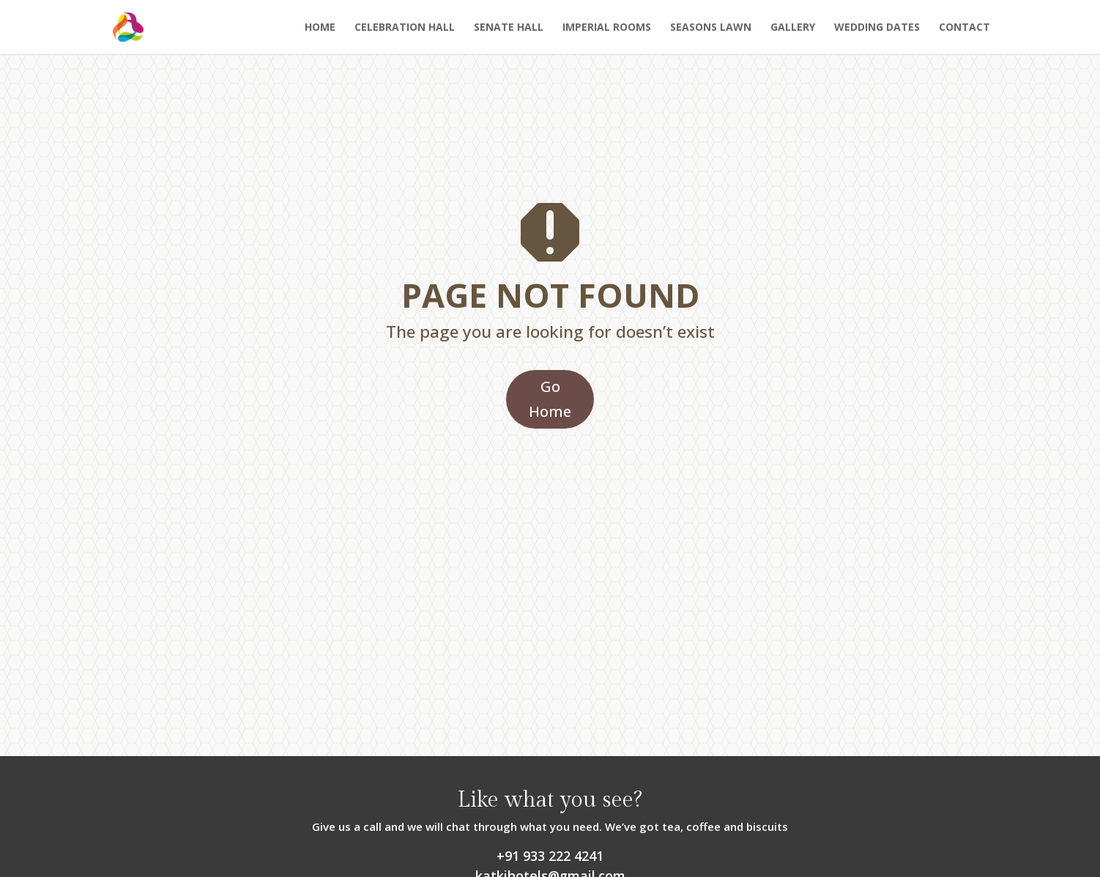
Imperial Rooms (606, 28)
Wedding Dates (877, 28)
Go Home (550, 399)
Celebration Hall (404, 28)
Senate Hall (508, 28)
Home (320, 28)
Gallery (792, 28)
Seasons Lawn (710, 28)
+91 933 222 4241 (550, 856)
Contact (964, 28)
